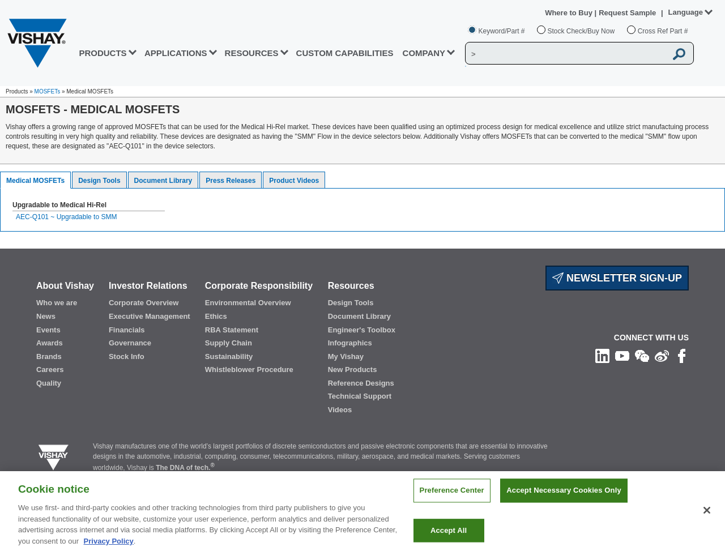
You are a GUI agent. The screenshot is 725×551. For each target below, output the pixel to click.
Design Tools (99, 181)
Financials (127, 330)
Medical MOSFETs (35, 181)
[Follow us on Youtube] (622, 356)
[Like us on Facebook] (682, 356)
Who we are (56, 302)
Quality (48, 383)
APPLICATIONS (175, 53)
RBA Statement (231, 330)
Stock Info (126, 356)
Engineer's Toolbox (361, 330)
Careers (49, 369)
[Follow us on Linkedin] (602, 356)
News (46, 316)
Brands (49, 356)
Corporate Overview (144, 302)
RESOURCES (252, 53)
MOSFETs (48, 91)
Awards (49, 343)
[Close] (706, 520)
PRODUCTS (102, 53)
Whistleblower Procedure (249, 369)
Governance (130, 343)
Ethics (216, 316)
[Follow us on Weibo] (662, 356)
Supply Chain (228, 343)
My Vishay (346, 356)
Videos (340, 409)
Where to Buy (569, 12)
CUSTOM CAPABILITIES (345, 53)
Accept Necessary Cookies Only (563, 501)
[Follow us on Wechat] (642, 356)
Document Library (163, 181)
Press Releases (230, 181)
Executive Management (149, 316)
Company (424, 53)
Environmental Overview (248, 302)
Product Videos (294, 181)
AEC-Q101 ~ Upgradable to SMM (66, 217)
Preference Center (452, 501)
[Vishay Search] (566, 53)
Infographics (350, 343)
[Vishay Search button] (679, 53)
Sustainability (229, 356)
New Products (352, 369)
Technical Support (359, 396)
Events (48, 330)
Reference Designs (361, 383)
